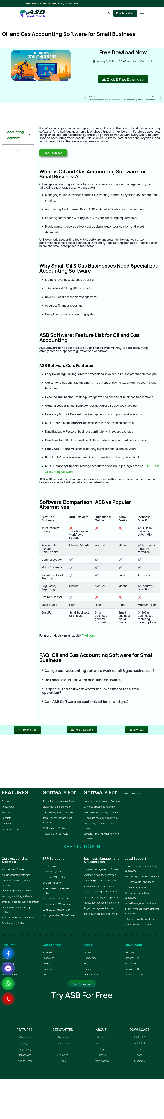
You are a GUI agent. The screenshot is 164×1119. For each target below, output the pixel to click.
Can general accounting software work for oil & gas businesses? (99, 670)
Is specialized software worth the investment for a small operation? (91, 690)
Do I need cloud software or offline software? (83, 679)
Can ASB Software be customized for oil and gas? (87, 701)
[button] (29, 135)
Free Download (125, 13)
